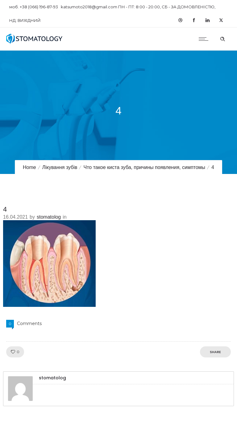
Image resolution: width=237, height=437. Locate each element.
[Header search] (222, 38)
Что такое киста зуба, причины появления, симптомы (144, 167)
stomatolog (49, 217)
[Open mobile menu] (205, 39)
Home (29, 167)
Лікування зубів (59, 167)
